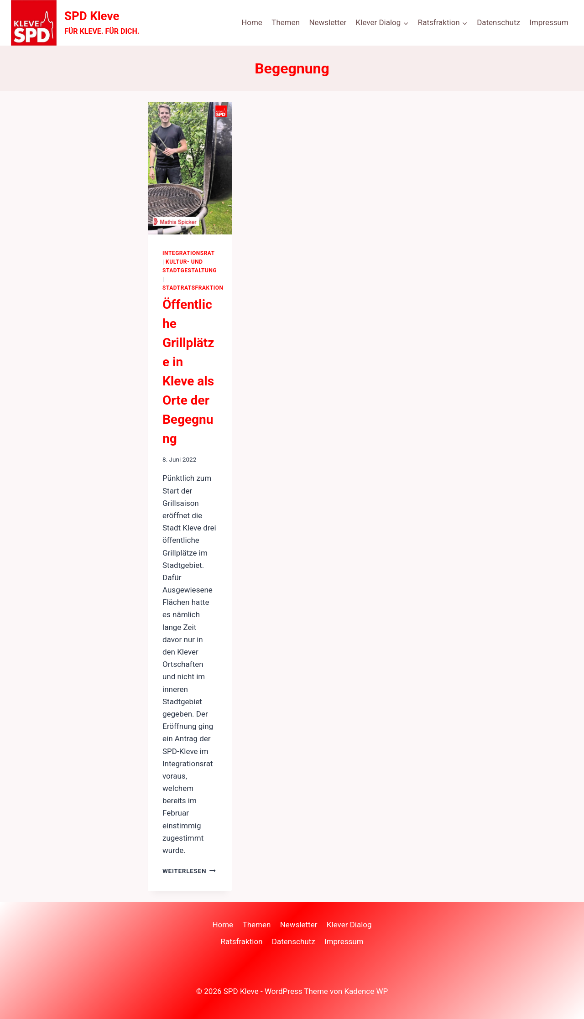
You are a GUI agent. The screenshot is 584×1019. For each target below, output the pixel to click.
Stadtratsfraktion (193, 288)
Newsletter (327, 22)
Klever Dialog (349, 924)
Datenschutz (498, 22)
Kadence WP (366, 991)
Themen (285, 22)
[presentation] (190, 168)
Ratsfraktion (241, 941)
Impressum (548, 22)
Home (251, 22)
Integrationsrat (188, 253)
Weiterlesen (189, 870)
